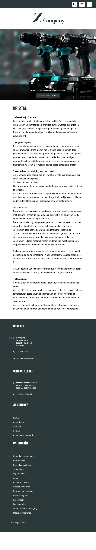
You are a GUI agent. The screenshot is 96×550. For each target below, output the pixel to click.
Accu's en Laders (21, 482)
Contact (16, 431)
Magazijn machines (22, 513)
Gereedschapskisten (22, 465)
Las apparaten (19, 504)
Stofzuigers (18, 469)
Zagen (16, 478)
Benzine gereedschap (23, 491)
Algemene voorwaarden (24, 435)
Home (16, 418)
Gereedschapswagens (23, 456)
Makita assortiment (48, 95)
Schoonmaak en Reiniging (25, 508)
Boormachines (20, 460)
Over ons (17, 426)
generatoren (18, 500)
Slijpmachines (19, 473)
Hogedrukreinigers (21, 487)
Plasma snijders (20, 495)
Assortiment (19, 422)
